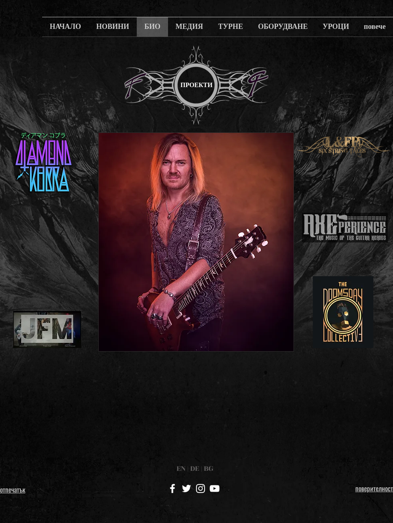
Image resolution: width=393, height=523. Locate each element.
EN (181, 468)
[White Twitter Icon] (186, 488)
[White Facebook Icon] (172, 488)
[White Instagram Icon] (200, 488)
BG (208, 468)
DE (194, 468)
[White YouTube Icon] (215, 488)
